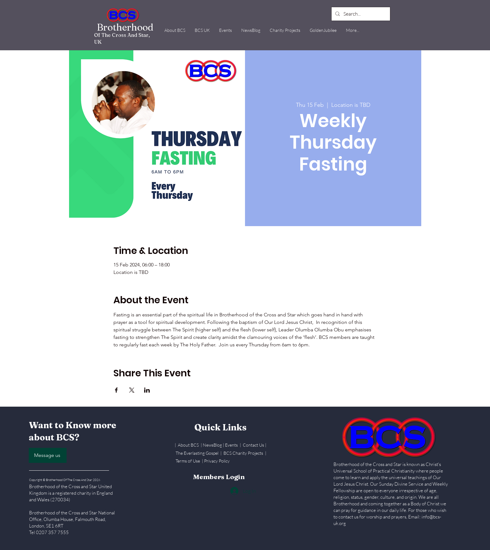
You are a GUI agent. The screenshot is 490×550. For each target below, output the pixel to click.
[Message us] (48, 455)
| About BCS (188, 445)
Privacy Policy (217, 460)
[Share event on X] (132, 390)
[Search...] (360, 14)
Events (232, 445)
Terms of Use (188, 460)
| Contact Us (252, 445)
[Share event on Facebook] (116, 390)
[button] (175, 30)
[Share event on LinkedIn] (147, 390)
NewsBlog (212, 445)
